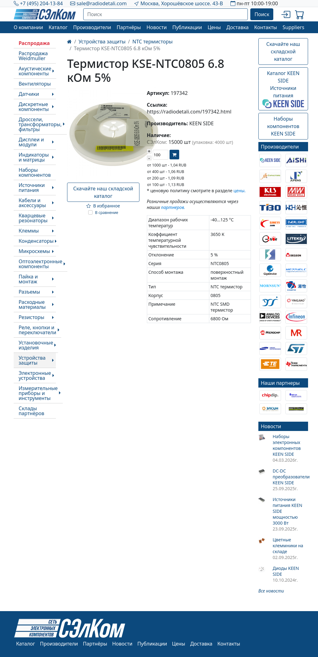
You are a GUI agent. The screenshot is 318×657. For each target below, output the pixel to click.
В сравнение (106, 212)
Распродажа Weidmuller (33, 56)
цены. (240, 190)
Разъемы (29, 291)
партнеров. (173, 207)
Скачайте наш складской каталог (103, 192)
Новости (157, 27)
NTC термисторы (152, 41)
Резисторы (31, 317)
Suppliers (293, 27)
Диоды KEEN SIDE (286, 571)
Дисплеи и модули (31, 142)
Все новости (271, 591)
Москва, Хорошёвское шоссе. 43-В (181, 3)
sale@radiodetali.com (101, 3)
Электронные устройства (35, 375)
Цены (214, 27)
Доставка (237, 27)
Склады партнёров (31, 411)
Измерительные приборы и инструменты (38, 393)
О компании (28, 27)
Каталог (58, 27)
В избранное (103, 206)
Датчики (29, 94)
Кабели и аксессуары (32, 203)
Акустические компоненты (35, 71)
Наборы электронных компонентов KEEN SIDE (287, 445)
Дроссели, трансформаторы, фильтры (40, 124)
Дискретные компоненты (34, 107)
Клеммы (29, 230)
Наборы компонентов (35, 172)
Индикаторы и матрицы (34, 157)
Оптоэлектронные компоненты (40, 264)
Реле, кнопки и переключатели (37, 330)
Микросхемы (34, 251)
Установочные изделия (36, 345)
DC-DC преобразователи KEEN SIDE (290, 477)
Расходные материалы (32, 304)
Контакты (265, 27)
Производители (92, 27)
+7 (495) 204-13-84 (41, 3)
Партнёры (129, 27)
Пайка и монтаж (28, 279)
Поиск (261, 14)
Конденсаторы (36, 240)
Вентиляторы (35, 83)
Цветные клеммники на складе (288, 545)
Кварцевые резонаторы (33, 218)
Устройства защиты (32, 360)
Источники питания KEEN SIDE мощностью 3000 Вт (287, 511)
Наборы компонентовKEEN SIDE (283, 126)
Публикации (187, 27)
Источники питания (32, 187)
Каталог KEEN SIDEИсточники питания (283, 89)
